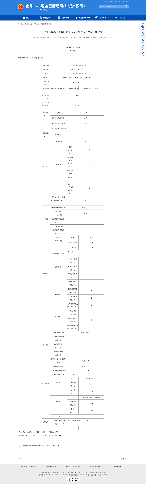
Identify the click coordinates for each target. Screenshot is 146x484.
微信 (143, 42)
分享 (142, 56)
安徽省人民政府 (50, 466)
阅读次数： (94, 37)
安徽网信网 (117, 466)
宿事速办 (143, 36)
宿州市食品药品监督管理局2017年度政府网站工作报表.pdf (39, 445)
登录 (127, 1)
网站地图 (93, 475)
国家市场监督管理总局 (28, 466)
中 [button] (107, 37)
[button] (106, 1)
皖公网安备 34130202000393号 (78, 475)
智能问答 (143, 29)
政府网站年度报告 (46, 24)
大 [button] (105, 37)
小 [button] (110, 37)
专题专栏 (36, 24)
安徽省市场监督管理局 (73, 466)
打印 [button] (124, 459)
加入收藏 (121, 1)
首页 (31, 24)
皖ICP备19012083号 (44, 475)
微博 (143, 49)
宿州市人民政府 (95, 466)
